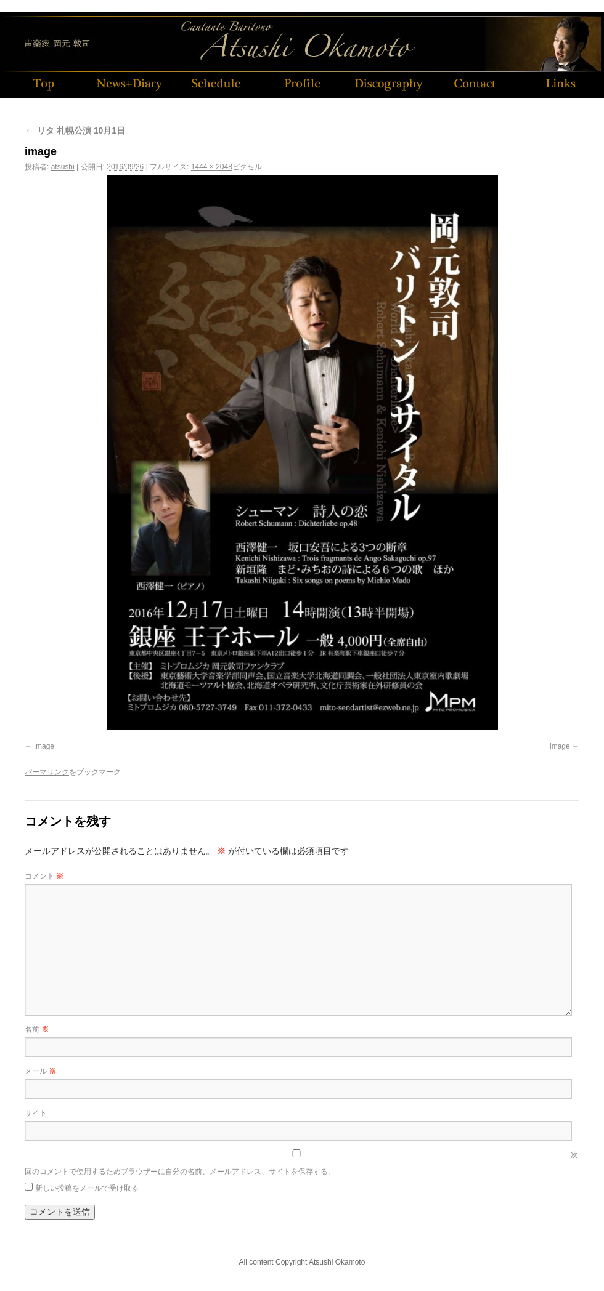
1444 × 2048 (211, 167)
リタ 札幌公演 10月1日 (75, 130)
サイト (36, 1113)
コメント (44, 876)
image (44, 746)
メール (40, 1071)
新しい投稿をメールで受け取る (87, 1188)
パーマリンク (47, 772)
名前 (37, 1029)
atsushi (63, 167)
